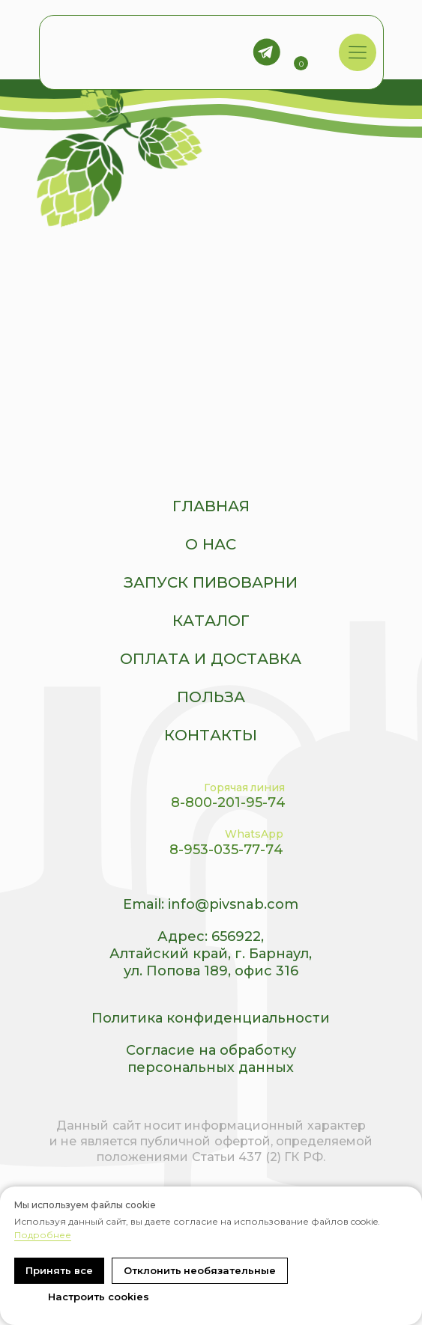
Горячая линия (245, 787)
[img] (357, 53)
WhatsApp (254, 834)
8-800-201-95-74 (228, 802)
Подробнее (42, 1234)
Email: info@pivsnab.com (210, 904)
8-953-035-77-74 (226, 849)
